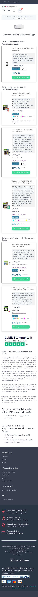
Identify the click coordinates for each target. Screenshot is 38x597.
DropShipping (17, 555)
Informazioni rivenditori (9, 490)
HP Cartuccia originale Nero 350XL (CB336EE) (21, 245)
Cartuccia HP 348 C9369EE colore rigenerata (21, 94)
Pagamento (5, 475)
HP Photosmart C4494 (20, 18)
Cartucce (15, 16)
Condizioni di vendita (8, 472)
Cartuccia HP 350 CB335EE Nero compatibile (23, 49)
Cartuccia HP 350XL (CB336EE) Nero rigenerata (22, 130)
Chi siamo (5, 456)
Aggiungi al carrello (21, 77)
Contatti (4, 459)
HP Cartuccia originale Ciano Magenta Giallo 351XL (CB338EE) (23, 288)
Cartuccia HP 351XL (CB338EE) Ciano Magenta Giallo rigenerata (23, 182)
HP (20, 16)
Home (7, 16)
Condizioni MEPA (7, 499)
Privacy (4, 462)
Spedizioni (5, 478)
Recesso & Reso (7, 481)
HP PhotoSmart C (28, 16)
